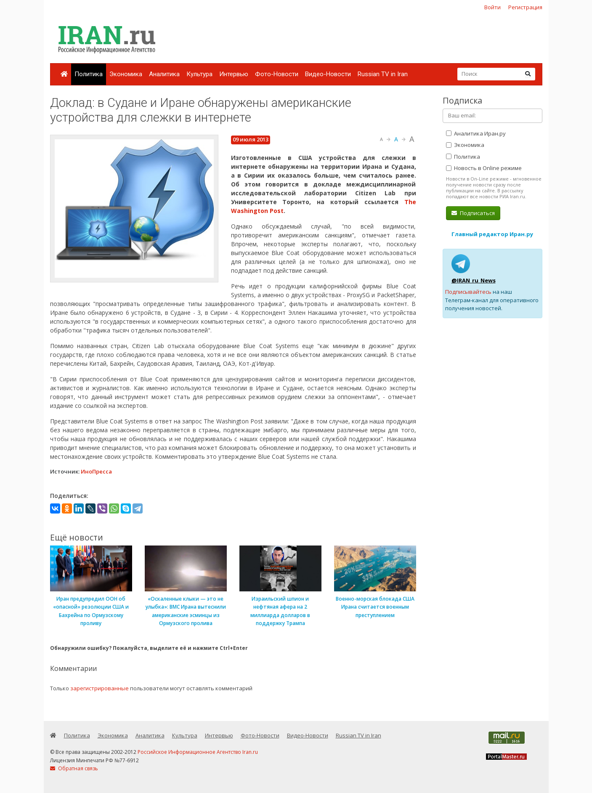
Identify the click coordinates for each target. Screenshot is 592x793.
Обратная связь (74, 768)
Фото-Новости (276, 74)
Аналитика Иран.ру (476, 133)
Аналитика (164, 74)
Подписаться (473, 213)
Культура (199, 74)
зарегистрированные (99, 688)
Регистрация (525, 7)
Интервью (233, 74)
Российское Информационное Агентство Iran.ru (198, 752)
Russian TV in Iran (383, 74)
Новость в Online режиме (484, 168)
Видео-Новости (328, 74)
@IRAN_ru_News (473, 280)
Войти (492, 7)
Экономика (125, 74)
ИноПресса (96, 471)
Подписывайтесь (468, 291)
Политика (88, 74)
